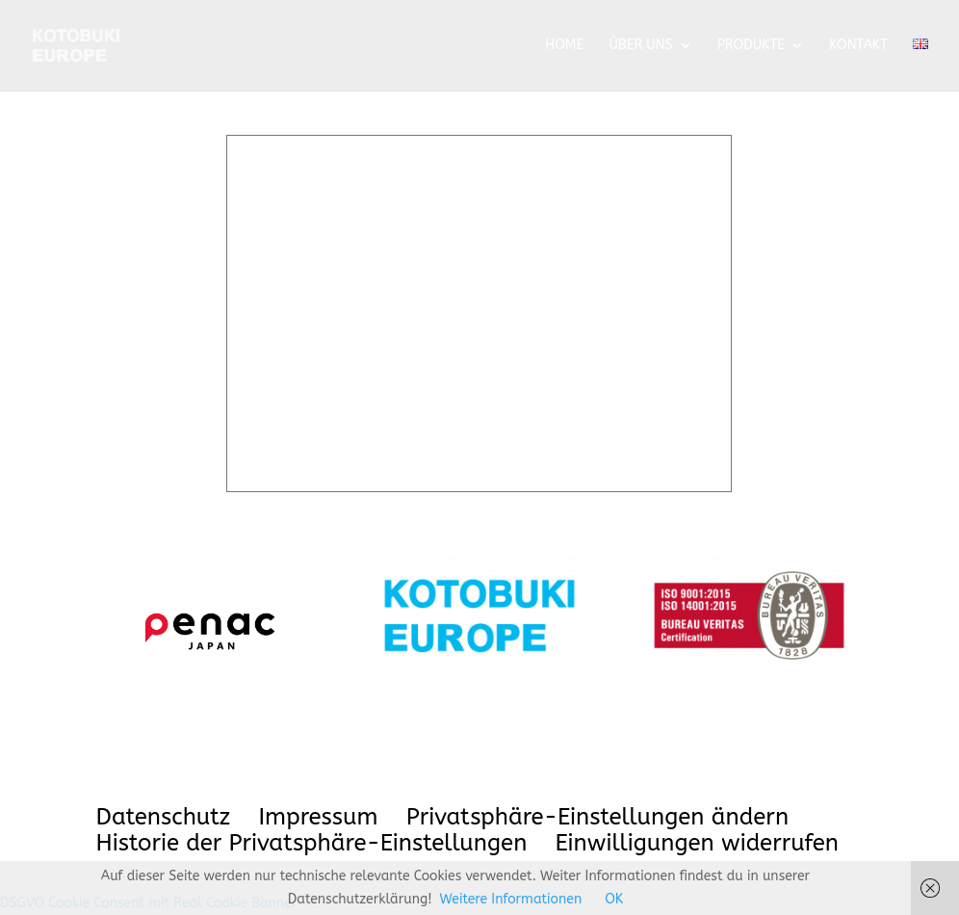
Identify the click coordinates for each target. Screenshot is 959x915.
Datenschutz (163, 816)
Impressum (317, 816)
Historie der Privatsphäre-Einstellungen (312, 842)
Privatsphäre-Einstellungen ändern (597, 816)
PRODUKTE (751, 46)
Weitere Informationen (511, 899)
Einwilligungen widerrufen (697, 842)
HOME (564, 46)
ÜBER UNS (640, 46)
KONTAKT (858, 46)
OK (614, 899)
